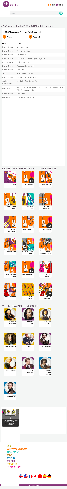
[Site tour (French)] (30, 479)
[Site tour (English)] (21, 479)
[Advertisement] (33, 20)
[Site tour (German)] (49, 479)
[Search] (61, 13)
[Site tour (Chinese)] (40, 479)
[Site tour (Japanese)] (35, 479)
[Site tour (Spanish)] (44, 479)
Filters (9, 37)
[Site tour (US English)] (26, 479)
